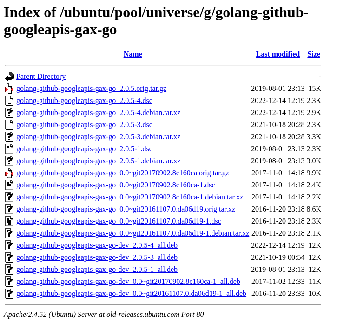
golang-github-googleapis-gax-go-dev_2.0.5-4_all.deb (97, 245)
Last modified (278, 54)
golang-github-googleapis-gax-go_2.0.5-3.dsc (84, 124)
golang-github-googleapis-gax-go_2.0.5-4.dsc (84, 100)
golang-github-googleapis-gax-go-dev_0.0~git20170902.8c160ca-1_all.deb (128, 281)
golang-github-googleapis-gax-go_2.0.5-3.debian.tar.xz (98, 137)
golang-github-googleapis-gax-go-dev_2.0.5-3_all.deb (97, 257)
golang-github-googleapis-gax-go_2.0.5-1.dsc (84, 149)
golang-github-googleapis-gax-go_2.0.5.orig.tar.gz (91, 88)
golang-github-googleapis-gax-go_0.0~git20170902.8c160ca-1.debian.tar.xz (129, 197)
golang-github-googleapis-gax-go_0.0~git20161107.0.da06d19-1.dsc (118, 221)
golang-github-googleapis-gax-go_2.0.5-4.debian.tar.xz (98, 112)
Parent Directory (41, 76)
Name (133, 54)
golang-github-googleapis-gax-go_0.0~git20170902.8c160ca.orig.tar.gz (122, 173)
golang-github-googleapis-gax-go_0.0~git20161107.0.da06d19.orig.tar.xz (125, 209)
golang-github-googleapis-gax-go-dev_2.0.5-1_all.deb (97, 269)
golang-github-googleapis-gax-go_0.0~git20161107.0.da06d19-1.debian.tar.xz (132, 233)
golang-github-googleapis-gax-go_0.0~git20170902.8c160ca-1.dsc (115, 185)
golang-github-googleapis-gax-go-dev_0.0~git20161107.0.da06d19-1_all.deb (131, 293)
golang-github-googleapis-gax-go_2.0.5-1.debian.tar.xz (98, 161)
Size (313, 54)
